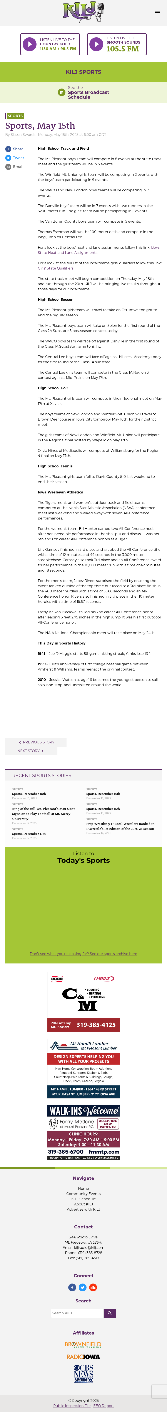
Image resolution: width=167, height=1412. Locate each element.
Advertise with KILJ (83, 1209)
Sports (15, 116)
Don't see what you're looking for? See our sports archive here (83, 954)
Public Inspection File (72, 1406)
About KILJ (83, 1204)
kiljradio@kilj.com (89, 1248)
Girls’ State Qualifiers (55, 268)
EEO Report (103, 1406)
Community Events (83, 1194)
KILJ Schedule (83, 1199)
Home (83, 1189)
